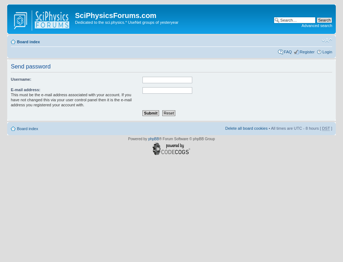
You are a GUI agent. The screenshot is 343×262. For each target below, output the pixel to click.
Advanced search (317, 25)
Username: (21, 79)
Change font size (327, 40)
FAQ (288, 52)
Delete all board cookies (246, 128)
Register (307, 52)
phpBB (153, 139)
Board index (28, 42)
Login (327, 52)
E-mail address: (25, 90)
